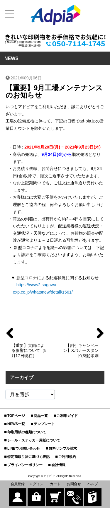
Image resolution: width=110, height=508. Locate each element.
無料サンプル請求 (63, 448)
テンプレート (44, 424)
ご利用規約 (67, 457)
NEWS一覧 (16, 424)
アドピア (49, 476)
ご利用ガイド (67, 416)
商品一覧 (41, 416)
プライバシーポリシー (25, 465)
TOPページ (16, 416)
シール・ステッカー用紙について (33, 440)
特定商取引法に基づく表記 (28, 457)
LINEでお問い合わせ (23, 448)
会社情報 (58, 465)
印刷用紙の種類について (26, 432)
